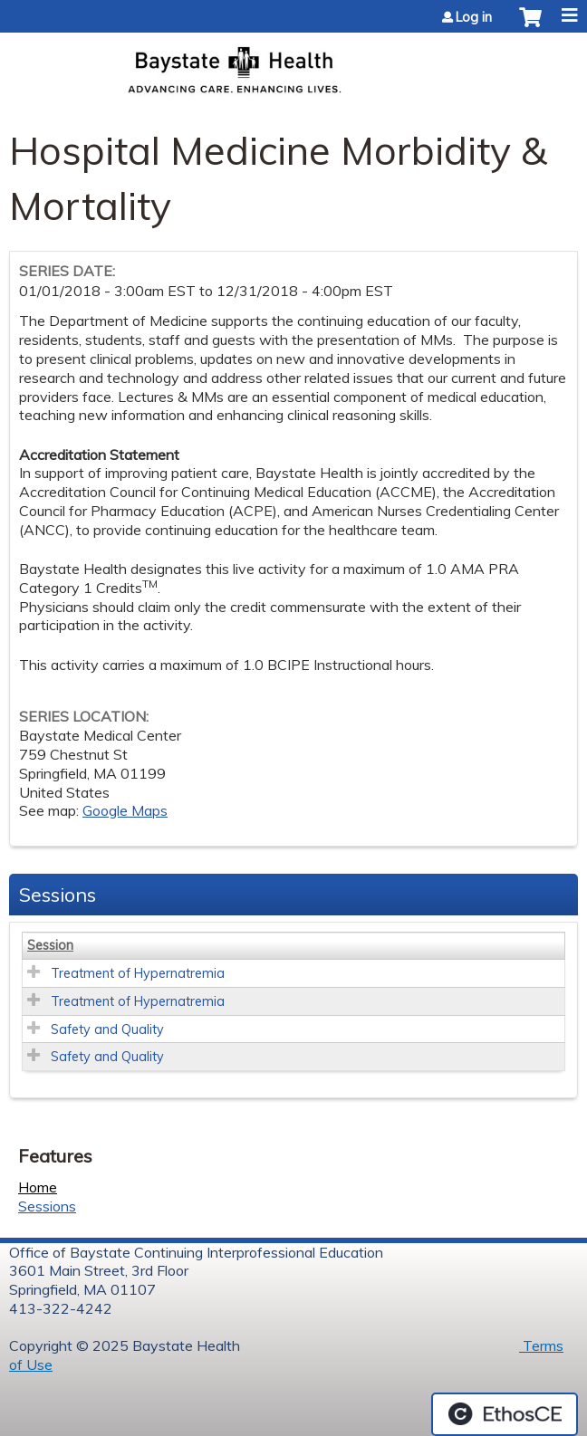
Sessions (47, 1206)
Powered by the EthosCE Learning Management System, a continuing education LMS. (504, 1414)
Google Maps (125, 810)
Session (50, 945)
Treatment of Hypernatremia (138, 973)
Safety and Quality (107, 1029)
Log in (474, 17)
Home (37, 1187)
